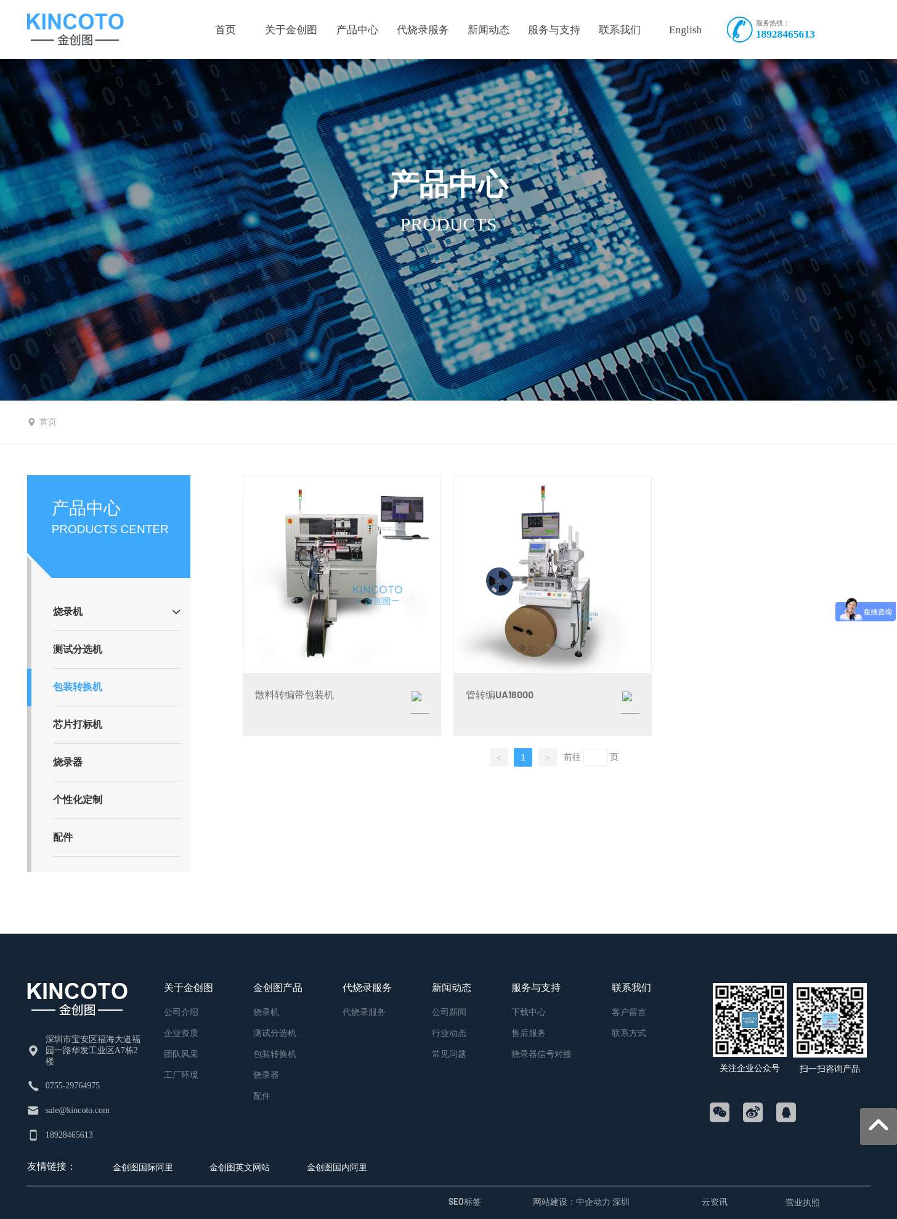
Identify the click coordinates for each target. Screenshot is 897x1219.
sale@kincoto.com (78, 1110)
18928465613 (785, 34)
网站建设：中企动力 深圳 (581, 1201)
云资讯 (715, 1201)
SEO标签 (464, 1201)
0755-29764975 (73, 1085)
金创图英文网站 (239, 1167)
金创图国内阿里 (337, 1167)
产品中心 (448, 184)
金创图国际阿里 (143, 1167)
